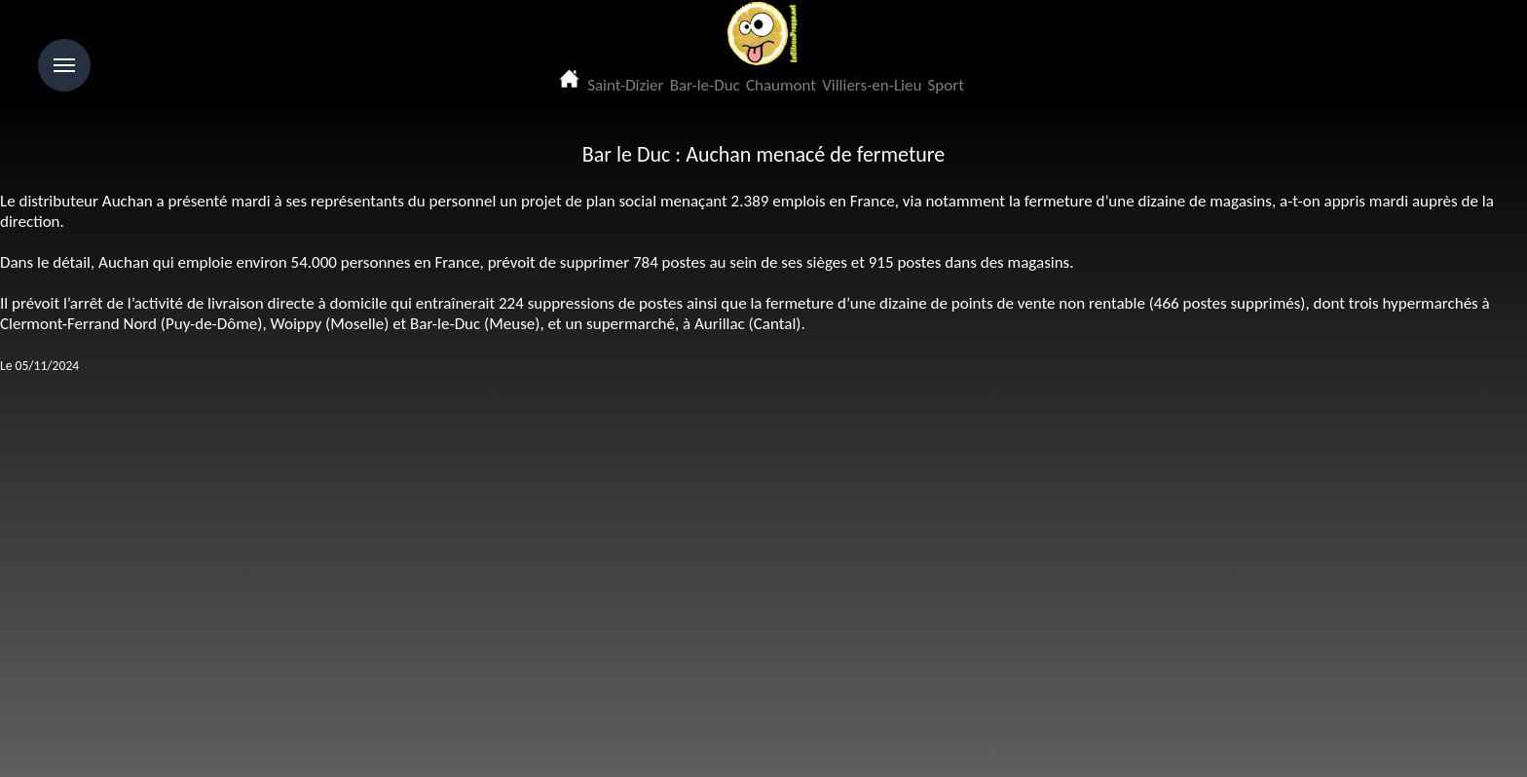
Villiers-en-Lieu (871, 85)
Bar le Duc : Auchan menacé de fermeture (763, 154)
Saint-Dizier (625, 85)
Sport (946, 85)
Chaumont (781, 85)
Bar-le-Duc (705, 85)
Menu (64, 65)
